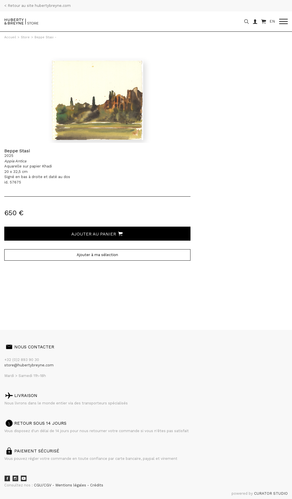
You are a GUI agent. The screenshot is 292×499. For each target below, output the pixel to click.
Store (25, 37)
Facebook (7, 478)
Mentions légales (71, 485)
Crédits (96, 485)
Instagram (15, 478)
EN (272, 21)
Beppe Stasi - (45, 37)
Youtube (24, 478)
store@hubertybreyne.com (29, 365)
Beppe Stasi (17, 150)
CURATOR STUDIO (271, 493)
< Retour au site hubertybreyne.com (37, 5)
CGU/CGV (43, 485)
